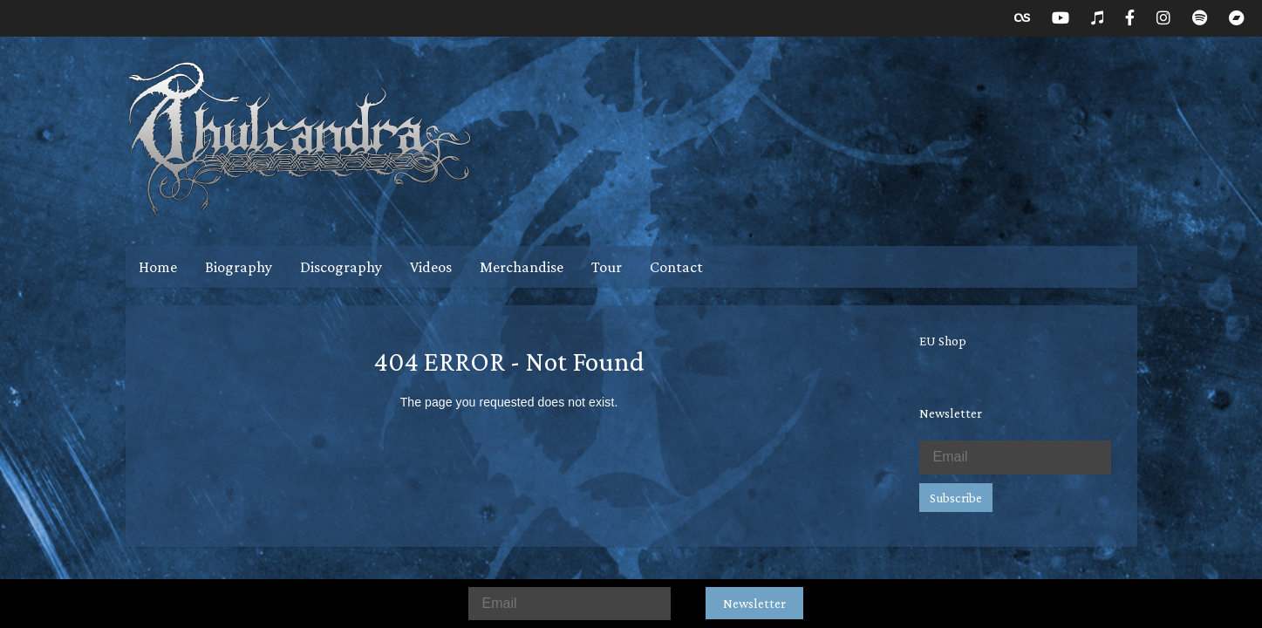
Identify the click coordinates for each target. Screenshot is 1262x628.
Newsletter (754, 603)
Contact (676, 267)
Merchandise (521, 267)
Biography (238, 267)
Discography (341, 267)
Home (158, 267)
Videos (431, 267)
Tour (606, 267)
